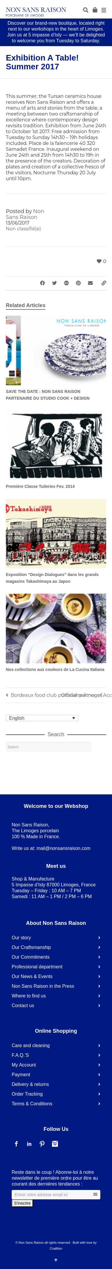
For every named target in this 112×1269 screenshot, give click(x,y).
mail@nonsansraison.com (63, 848)
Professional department (37, 966)
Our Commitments (31, 957)
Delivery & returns (30, 1084)
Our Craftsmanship (31, 947)
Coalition (56, 1248)
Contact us (23, 1005)
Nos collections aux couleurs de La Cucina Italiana (55, 669)
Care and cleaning (31, 1045)
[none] (42, 718)
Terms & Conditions (32, 1103)
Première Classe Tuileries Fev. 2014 (40, 486)
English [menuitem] (16, 717)
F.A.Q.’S (20, 1055)
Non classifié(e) (23, 229)
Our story (21, 937)
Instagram (55, 1144)
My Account (24, 1064)
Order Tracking (27, 1093)
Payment (21, 1074)
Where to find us (29, 995)
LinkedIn (29, 1144)
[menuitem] (42, 718)
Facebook (16, 1144)
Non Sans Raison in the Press (43, 986)
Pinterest (42, 1144)
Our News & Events (32, 976)
